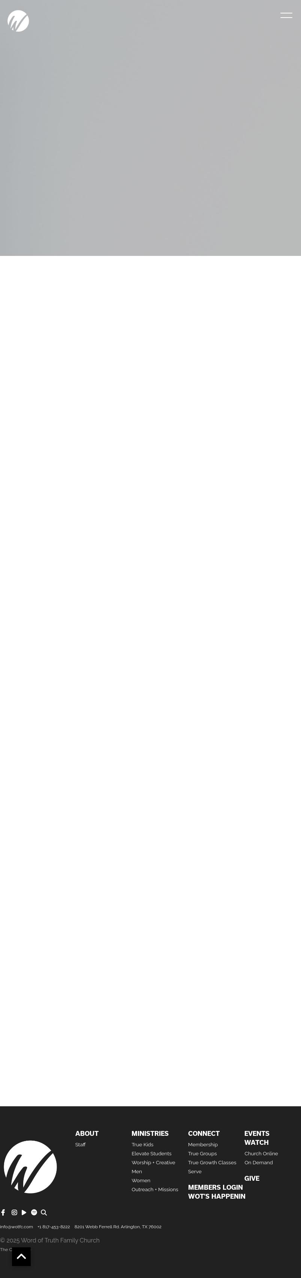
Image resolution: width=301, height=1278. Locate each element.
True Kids (142, 1144)
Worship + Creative (153, 1162)
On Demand (258, 1162)
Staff (80, 1144)
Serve (195, 1171)
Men (137, 1171)
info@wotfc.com (16, 1226)
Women (141, 1180)
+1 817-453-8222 (53, 1226)
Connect (204, 1133)
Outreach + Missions (155, 1189)
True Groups (202, 1153)
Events (257, 1133)
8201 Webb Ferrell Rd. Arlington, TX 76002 (118, 1226)
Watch (256, 1142)
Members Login (215, 1187)
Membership (203, 1144)
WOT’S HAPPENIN (217, 1196)
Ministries (150, 1133)
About (87, 1133)
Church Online (261, 1153)
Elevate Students (151, 1153)
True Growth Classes (212, 1162)
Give (251, 1178)
